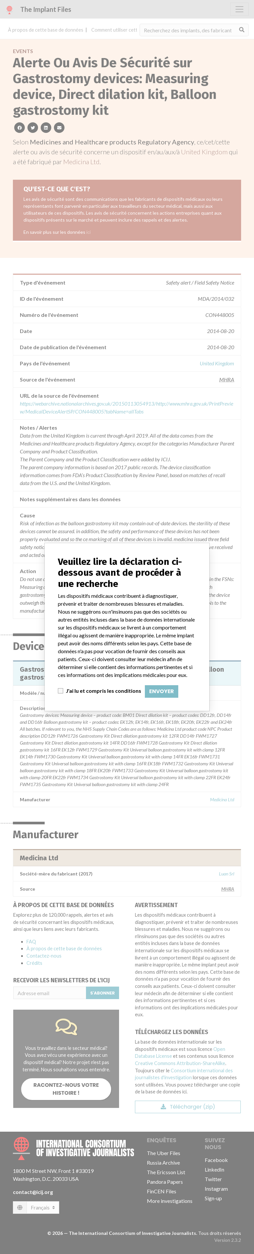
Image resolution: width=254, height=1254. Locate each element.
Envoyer (161, 691)
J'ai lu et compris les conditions (103, 691)
